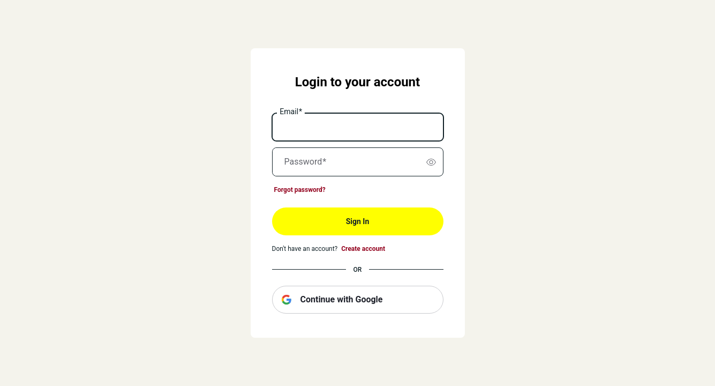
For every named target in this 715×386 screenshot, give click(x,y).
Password (305, 162)
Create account (363, 249)
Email (291, 112)
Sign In (358, 221)
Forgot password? (300, 190)
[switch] (431, 162)
